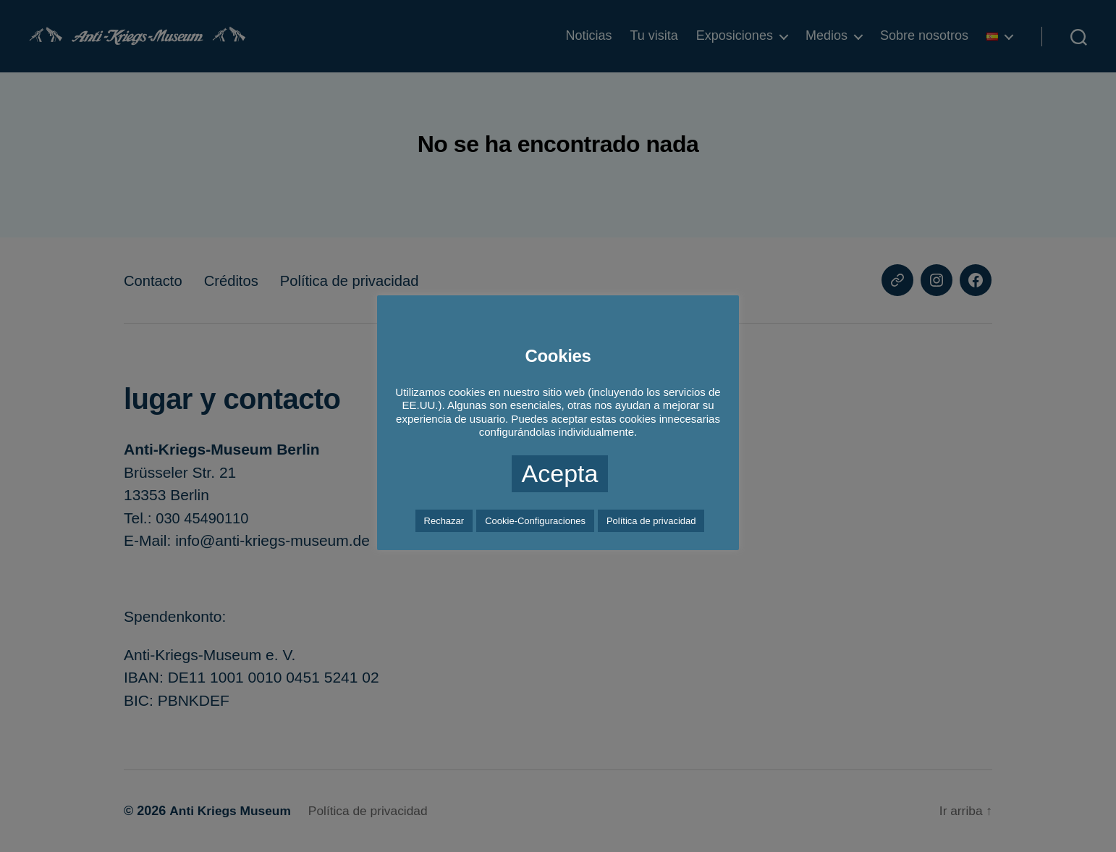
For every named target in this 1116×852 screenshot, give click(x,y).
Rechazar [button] (444, 520)
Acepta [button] (560, 473)
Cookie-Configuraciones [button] (535, 520)
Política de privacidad (651, 520)
